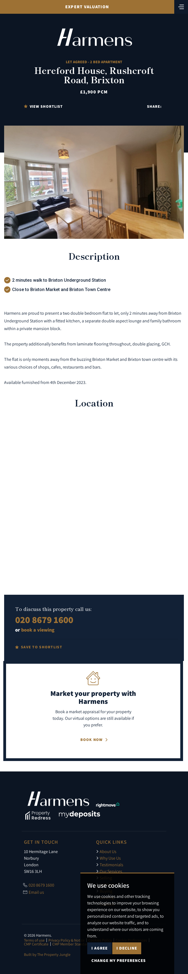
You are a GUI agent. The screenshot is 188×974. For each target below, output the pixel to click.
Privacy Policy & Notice (66, 940)
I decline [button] (126, 948)
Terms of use (34, 940)
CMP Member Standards (71, 944)
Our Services (109, 871)
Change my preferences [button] (118, 960)
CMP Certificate (36, 944)
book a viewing (38, 630)
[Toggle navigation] (181, 6)
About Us (106, 851)
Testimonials (109, 864)
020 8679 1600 (44, 619)
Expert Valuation (87, 7)
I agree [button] (99, 948)
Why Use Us (108, 858)
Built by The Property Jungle (47, 954)
